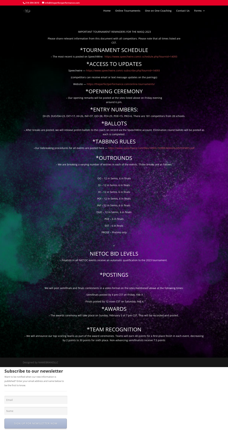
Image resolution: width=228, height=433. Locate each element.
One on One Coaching (158, 10)
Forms (198, 10)
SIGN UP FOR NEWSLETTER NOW (35, 423)
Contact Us (183, 10)
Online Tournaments (127, 10)
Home (107, 10)
